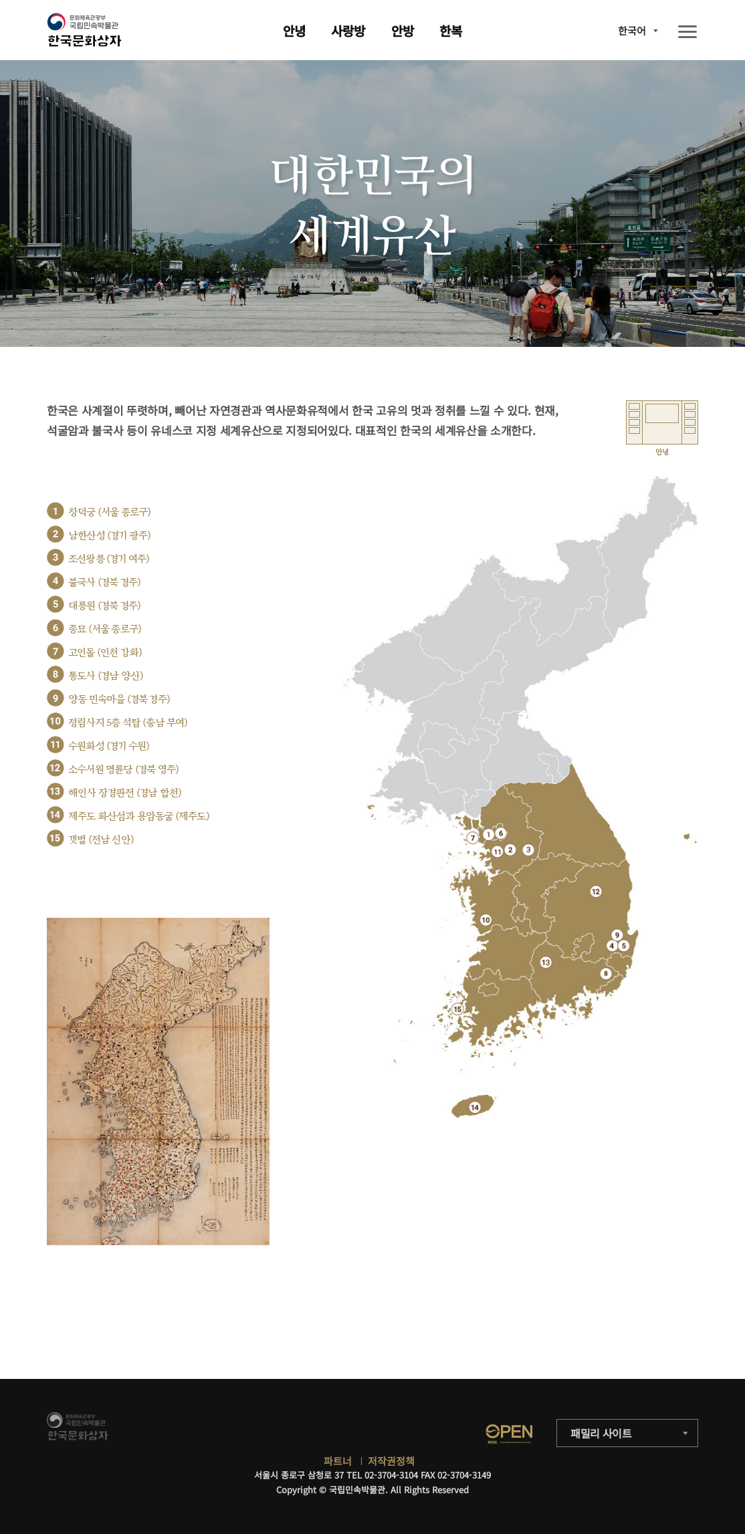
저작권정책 (391, 1461)
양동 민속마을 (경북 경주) (119, 699)
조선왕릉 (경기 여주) (108, 559)
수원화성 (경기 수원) (108, 746)
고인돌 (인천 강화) (105, 652)
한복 (450, 30)
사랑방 (348, 30)
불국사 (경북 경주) (104, 582)
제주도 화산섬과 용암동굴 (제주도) (138, 816)
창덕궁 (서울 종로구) (109, 512)
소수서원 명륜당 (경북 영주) (123, 769)
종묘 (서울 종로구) (104, 629)
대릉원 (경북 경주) (104, 606)
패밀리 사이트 (601, 1433)
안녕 (294, 30)
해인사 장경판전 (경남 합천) (124, 793)
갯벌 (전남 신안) (101, 840)
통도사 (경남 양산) (105, 676)
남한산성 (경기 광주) (109, 535)
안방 (402, 30)
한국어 (632, 30)
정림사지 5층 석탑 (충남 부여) (128, 723)
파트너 (338, 1461)
